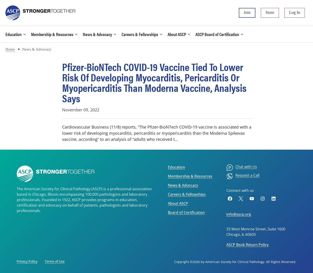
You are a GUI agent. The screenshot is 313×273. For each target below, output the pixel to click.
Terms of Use (55, 261)
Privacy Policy (27, 261)
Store (270, 12)
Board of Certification (186, 212)
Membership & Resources (190, 176)
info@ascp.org (238, 214)
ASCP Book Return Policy (247, 244)
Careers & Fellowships (187, 194)
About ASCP (178, 203)
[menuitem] (241, 167)
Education (176, 167)
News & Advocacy (183, 185)
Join (247, 12)
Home (10, 49)
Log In (294, 12)
